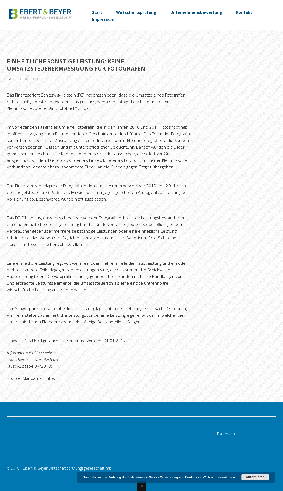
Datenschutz (229, 434)
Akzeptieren (255, 477)
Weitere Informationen (219, 477)
